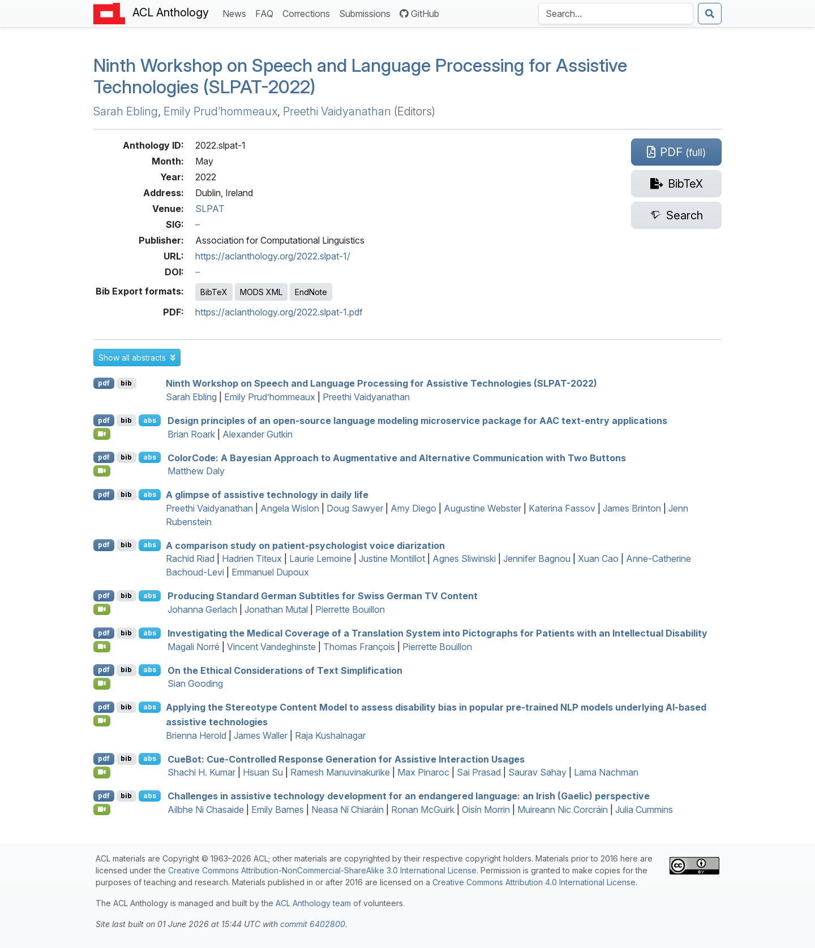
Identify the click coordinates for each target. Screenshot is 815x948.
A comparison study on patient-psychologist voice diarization (305, 545)
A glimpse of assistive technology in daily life (267, 494)
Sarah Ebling (125, 111)
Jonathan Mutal (276, 609)
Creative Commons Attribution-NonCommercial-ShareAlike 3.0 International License (322, 870)
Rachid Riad (190, 558)
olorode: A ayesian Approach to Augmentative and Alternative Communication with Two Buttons (397, 457)
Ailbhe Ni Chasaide (206, 809)
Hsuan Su (263, 772)
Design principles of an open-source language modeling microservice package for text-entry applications (417, 420)
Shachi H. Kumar (201, 772)
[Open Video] (101, 433)
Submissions (367, 12)
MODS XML (261, 292)
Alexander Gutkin (257, 434)
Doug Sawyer (355, 508)
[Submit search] (710, 13)
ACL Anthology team (313, 903)
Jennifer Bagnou (536, 558)
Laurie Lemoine (320, 558)
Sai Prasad (479, 772)
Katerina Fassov (562, 508)
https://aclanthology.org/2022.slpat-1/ (272, 256)
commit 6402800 (312, 924)
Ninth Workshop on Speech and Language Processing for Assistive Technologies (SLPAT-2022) (360, 76)
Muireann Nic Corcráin (562, 809)
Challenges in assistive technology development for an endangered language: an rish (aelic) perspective (409, 796)
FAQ (266, 12)
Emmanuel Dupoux (270, 572)
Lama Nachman (606, 772)
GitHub (419, 13)
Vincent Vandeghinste (271, 646)
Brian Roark (191, 434)
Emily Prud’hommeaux (220, 111)
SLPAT (210, 208)
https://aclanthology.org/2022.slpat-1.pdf (279, 312)
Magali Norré (194, 646)
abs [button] (149, 420)
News (236, 12)
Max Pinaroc (423, 772)
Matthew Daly (196, 471)
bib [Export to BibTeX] (126, 383)
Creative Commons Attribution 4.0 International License (534, 882)
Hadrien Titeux (252, 558)
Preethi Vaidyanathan (337, 111)
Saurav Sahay (537, 772)
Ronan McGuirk (422, 809)
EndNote (311, 292)
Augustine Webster (482, 508)
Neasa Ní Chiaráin (347, 809)
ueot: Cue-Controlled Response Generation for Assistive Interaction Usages (346, 758)
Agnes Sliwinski (464, 558)
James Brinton (632, 508)
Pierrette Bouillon (350, 609)
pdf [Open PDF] (104, 383)
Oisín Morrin (486, 809)
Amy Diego (413, 508)
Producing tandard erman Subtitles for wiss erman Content (323, 595)
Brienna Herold (196, 735)
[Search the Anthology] (615, 13)
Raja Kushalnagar (330, 735)
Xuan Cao (598, 558)
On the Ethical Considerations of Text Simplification (285, 670)
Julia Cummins (644, 809)
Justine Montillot (392, 558)
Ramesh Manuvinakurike (340, 772)
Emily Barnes (277, 809)
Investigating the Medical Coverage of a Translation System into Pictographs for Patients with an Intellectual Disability (437, 633)
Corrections (308, 12)
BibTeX (214, 292)
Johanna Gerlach (202, 609)
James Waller (261, 735)
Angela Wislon (289, 508)
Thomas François (359, 646)
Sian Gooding (195, 683)
